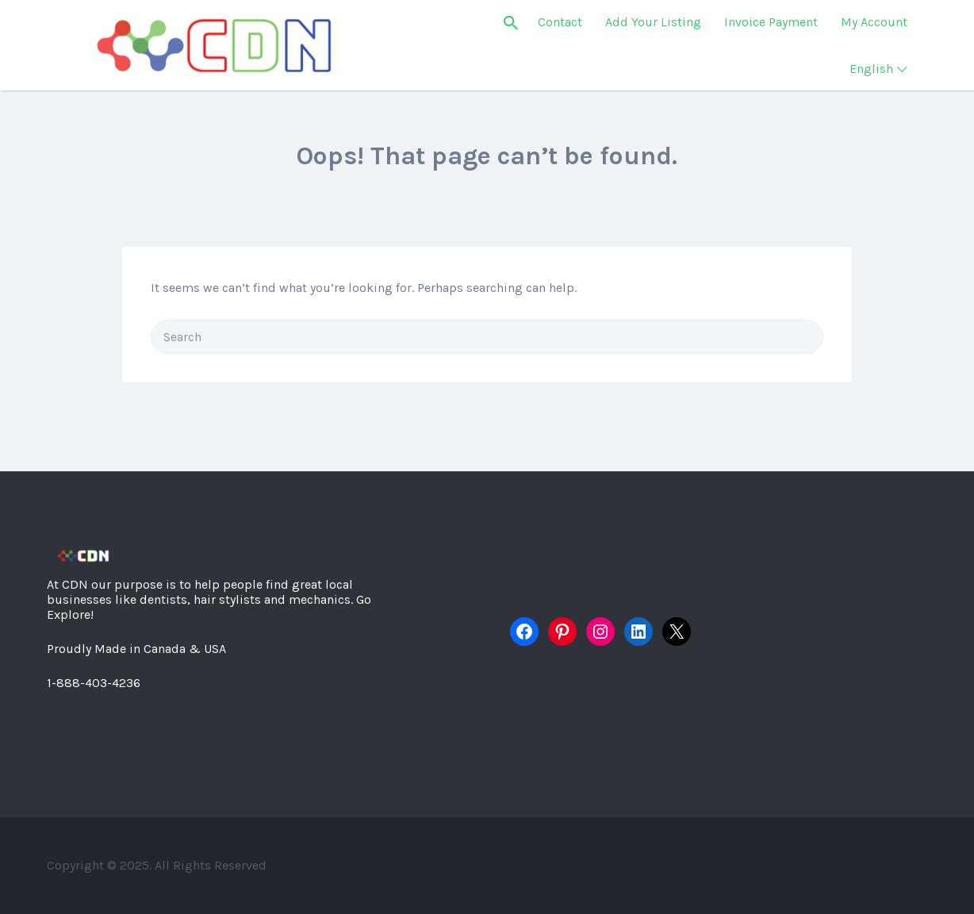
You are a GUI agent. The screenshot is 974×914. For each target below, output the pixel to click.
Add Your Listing (653, 21)
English (871, 68)
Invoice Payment (771, 21)
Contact (560, 21)
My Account (874, 21)
